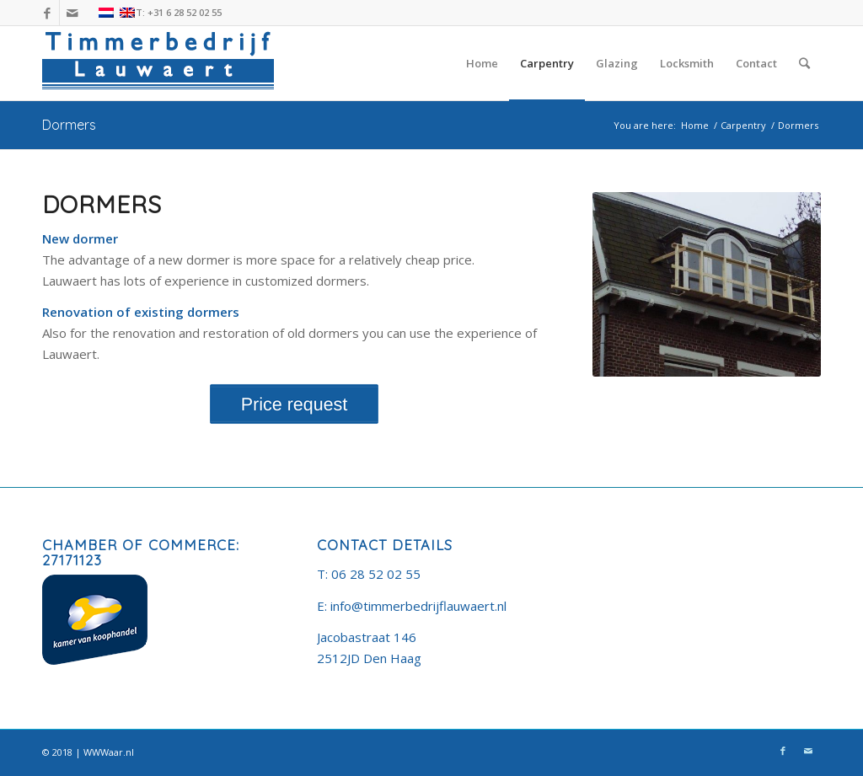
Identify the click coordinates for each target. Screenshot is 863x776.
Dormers (69, 124)
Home (695, 125)
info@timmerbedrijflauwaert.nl (418, 605)
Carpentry (743, 125)
